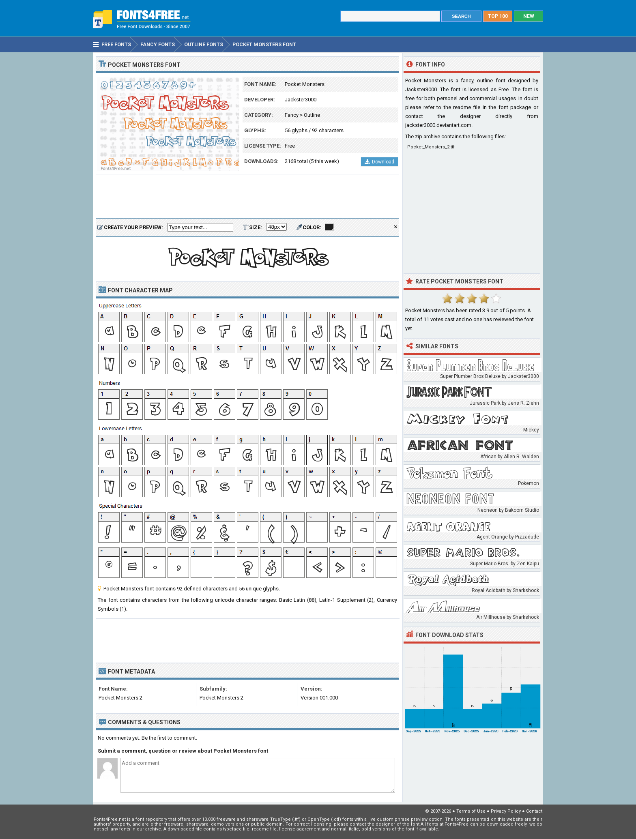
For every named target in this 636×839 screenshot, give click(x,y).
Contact (534, 811)
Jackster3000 (300, 100)
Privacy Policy (506, 811)
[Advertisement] (247, 196)
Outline (312, 115)
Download (379, 162)
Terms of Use (471, 811)
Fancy (292, 115)
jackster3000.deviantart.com (438, 125)
